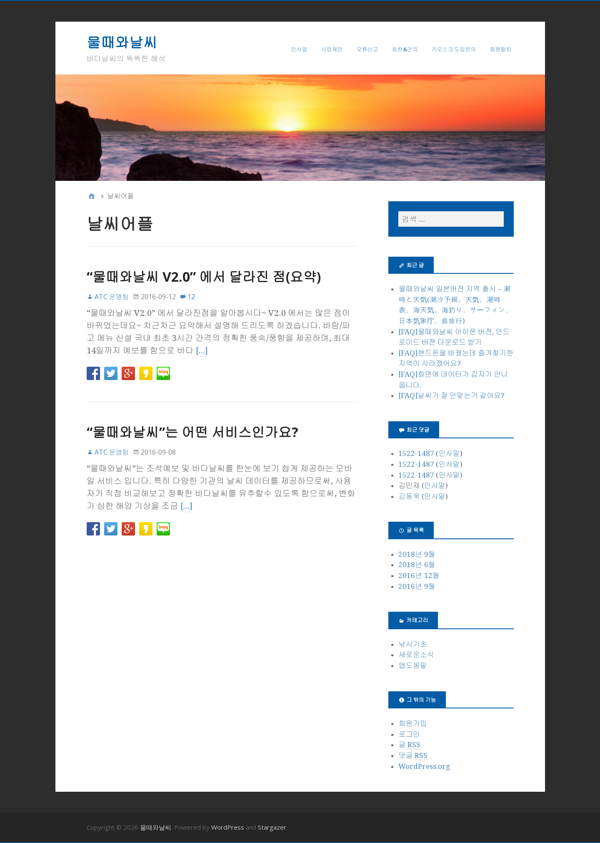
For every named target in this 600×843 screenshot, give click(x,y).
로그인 (409, 734)
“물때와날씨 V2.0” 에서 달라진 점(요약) (204, 276)
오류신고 (367, 49)
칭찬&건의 (405, 49)
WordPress (227, 827)
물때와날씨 (122, 42)
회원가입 (412, 723)
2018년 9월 (416, 554)
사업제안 (332, 49)
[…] (202, 350)
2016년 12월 (418, 575)
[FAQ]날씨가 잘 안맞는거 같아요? (451, 395)
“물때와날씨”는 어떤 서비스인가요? (192, 432)
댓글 (412, 755)
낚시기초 (412, 644)
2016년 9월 (416, 586)
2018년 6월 (416, 564)
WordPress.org (424, 766)
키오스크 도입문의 (454, 49)
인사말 (299, 49)
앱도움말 (412, 665)
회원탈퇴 (501, 49)
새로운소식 (416, 654)
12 (191, 296)
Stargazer (272, 827)
